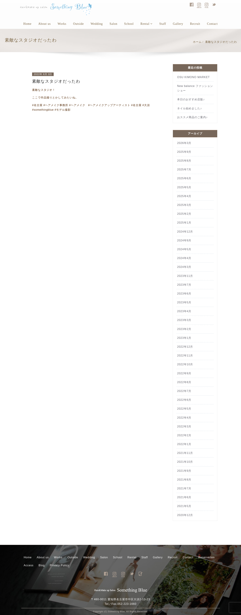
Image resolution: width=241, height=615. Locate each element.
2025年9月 (184, 151)
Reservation (206, 557)
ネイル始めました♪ (189, 108)
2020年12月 (185, 515)
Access (29, 565)
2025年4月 (184, 196)
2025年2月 (184, 213)
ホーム (197, 41)
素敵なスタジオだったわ (221, 41)
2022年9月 (184, 373)
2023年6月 (184, 293)
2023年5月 (184, 302)
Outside (78, 23)
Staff (162, 23)
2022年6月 (184, 399)
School (129, 23)
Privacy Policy (59, 565)
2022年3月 (184, 426)
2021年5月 (184, 506)
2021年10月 (185, 461)
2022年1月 (184, 444)
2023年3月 (184, 320)
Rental (146, 23)
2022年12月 (185, 346)
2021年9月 (184, 470)
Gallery (178, 23)
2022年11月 (185, 355)
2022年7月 (184, 391)
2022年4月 (184, 417)
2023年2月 (184, 329)
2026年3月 (184, 143)
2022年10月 (185, 364)
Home (27, 23)
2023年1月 (184, 337)
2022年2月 (184, 435)
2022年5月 (184, 408)
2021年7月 (184, 488)
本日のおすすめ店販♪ (191, 99)
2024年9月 (184, 240)
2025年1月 (184, 222)
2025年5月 (184, 187)
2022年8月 (184, 382)
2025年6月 (184, 178)
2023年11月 (185, 275)
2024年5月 (184, 249)
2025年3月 (184, 205)
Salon (113, 23)
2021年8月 (184, 479)
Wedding (97, 23)
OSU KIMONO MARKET (193, 77)
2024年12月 (185, 231)
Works (62, 23)
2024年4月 (184, 258)
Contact (212, 23)
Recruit (195, 23)
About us (44, 23)
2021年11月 (185, 453)
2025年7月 (184, 169)
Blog (42, 565)
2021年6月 (184, 497)
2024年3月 (184, 266)
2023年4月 (184, 311)
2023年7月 (184, 284)
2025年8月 (184, 160)
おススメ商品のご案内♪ (192, 117)
